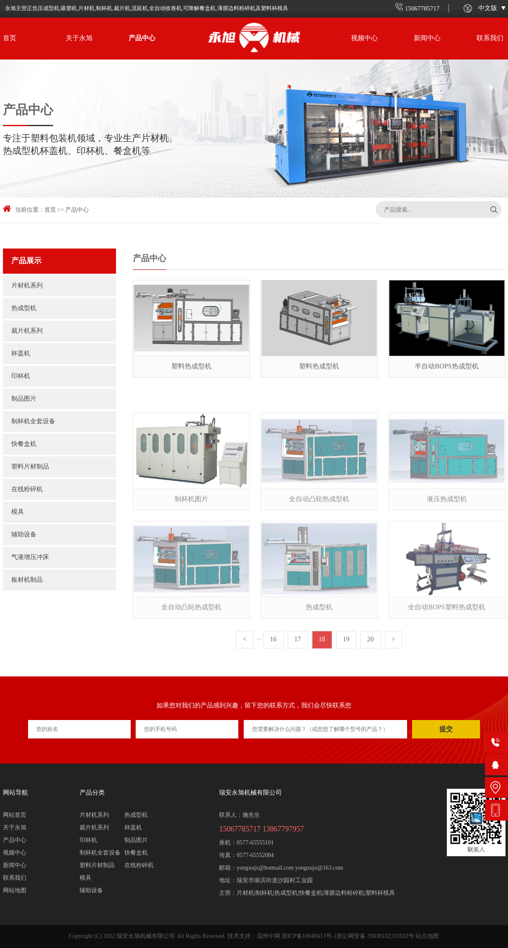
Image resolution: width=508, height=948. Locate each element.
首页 (9, 38)
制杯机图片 (191, 532)
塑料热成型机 (191, 366)
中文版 (491, 8)
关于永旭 (79, 38)
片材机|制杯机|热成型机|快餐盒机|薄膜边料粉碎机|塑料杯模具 (316, 893)
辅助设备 (23, 534)
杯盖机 (20, 353)
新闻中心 (427, 38)
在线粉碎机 (27, 489)
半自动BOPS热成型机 (446, 366)
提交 (446, 729)
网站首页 (14, 815)
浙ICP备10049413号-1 (308, 936)
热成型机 (23, 308)
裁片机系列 (27, 331)
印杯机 (20, 376)
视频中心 (364, 38)
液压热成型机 (447, 532)
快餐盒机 (23, 444)
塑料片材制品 (32, 467)
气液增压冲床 (30, 557)
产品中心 (142, 38)
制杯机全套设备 (33, 421)
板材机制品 (27, 580)
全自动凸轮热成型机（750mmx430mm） (319, 543)
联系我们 (490, 38)
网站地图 (14, 891)
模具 (17, 512)
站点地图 (427, 936)
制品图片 (26, 399)
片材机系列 (27, 285)
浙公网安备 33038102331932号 (375, 936)
